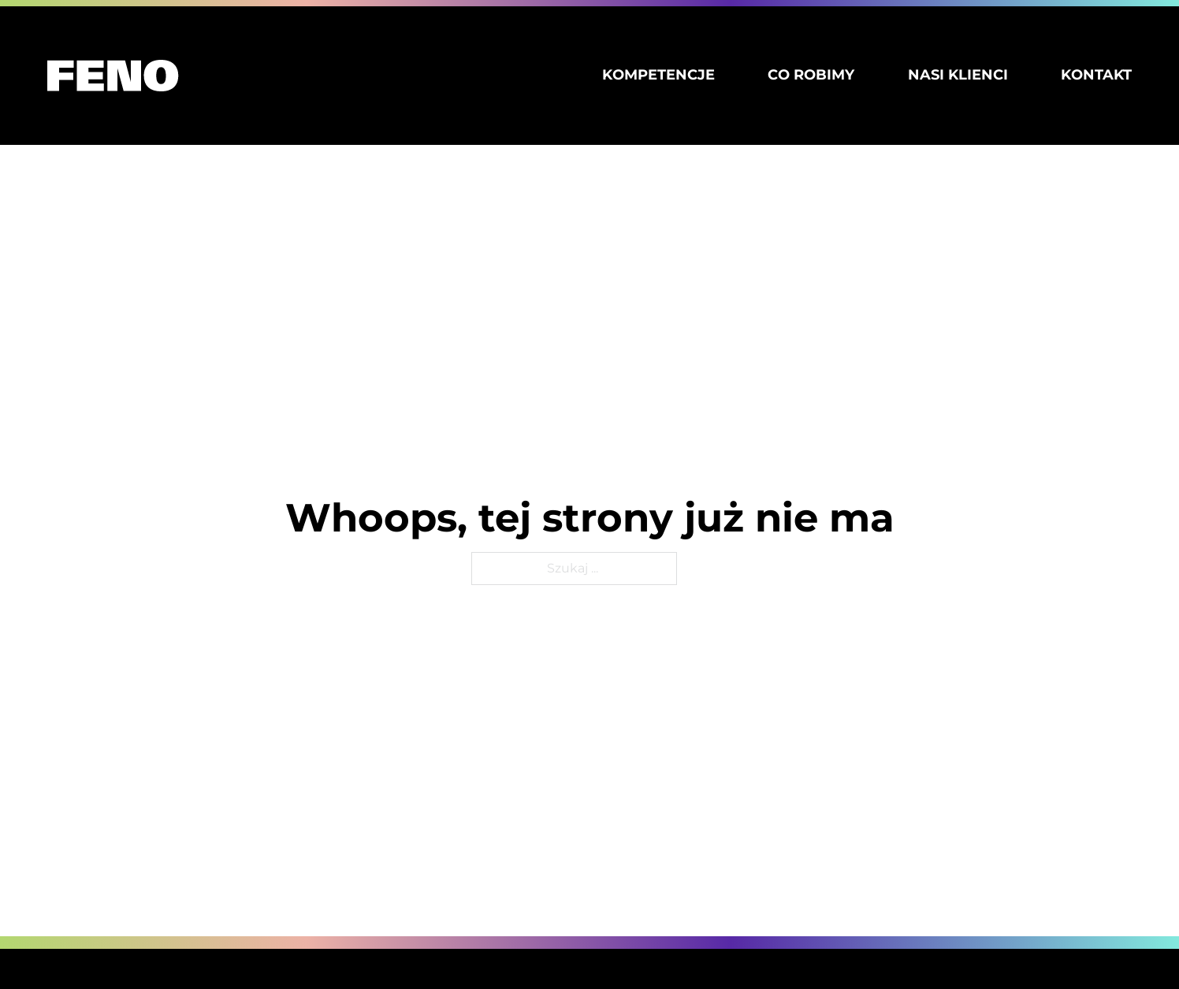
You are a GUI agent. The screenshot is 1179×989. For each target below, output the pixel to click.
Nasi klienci (958, 74)
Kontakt (1096, 74)
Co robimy (811, 74)
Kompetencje (658, 74)
